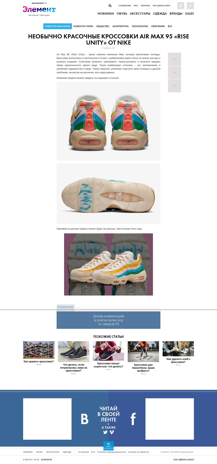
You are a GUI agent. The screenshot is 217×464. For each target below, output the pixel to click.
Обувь (39, 452)
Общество (102, 26)
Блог (136, 6)
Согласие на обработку (138, 452)
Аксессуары (52, 452)
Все (170, 26)
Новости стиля (83, 26)
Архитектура (121, 26)
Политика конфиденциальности (111, 452)
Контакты (145, 6)
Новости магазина (57, 26)
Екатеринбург (39, 3)
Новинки (28, 452)
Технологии (140, 26)
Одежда (67, 452)
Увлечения (158, 26)
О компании (125, 6)
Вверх (108, 446)
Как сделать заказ (161, 6)
